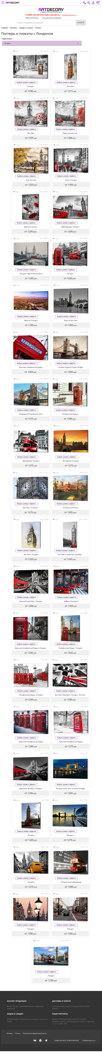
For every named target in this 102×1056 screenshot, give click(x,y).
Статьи (17, 1038)
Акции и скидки (15, 1018)
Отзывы (9, 1038)
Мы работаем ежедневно (52, 18)
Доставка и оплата (61, 1006)
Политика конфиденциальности (34, 1038)
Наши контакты (60, 1018)
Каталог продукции (17, 1006)
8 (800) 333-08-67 (34, 14)
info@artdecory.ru (69, 15)
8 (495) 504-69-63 (51, 14)
